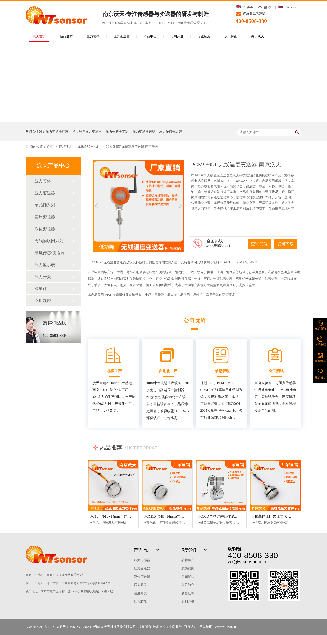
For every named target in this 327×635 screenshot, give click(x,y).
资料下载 (285, 244)
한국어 (266, 7)
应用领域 (42, 300)
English (244, 7)
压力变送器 (122, 36)
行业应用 (203, 36)
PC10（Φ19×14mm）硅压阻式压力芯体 (121, 516)
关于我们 (188, 550)
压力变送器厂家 (57, 131)
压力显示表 (44, 264)
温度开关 (140, 593)
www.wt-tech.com (226, 627)
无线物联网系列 (89, 146)
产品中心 (150, 36)
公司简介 (187, 585)
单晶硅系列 (44, 205)
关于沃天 (257, 36)
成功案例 (187, 568)
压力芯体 (93, 36)
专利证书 (187, 601)
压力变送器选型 (144, 131)
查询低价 (259, 244)
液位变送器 (44, 229)
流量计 (40, 288)
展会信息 (187, 593)
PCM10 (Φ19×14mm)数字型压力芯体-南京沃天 (181, 516)
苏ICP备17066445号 (83, 627)
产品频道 (66, 146)
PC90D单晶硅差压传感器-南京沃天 (226, 516)
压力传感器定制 (117, 131)
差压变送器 (44, 217)
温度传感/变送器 (49, 252)
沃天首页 (39, 36)
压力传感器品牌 (170, 131)
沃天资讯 (230, 36)
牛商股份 (175, 627)
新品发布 (66, 36)
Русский (287, 7)
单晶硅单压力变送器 (87, 131)
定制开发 (177, 36)
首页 (50, 146)
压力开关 (42, 276)
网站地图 (205, 627)
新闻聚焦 (187, 576)
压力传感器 (142, 560)
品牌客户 (187, 560)
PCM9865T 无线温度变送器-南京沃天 (132, 146)
